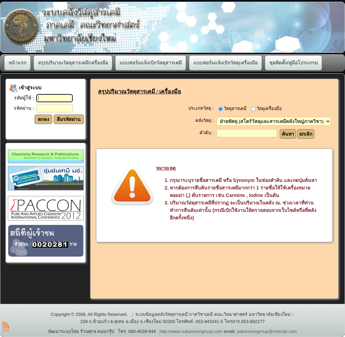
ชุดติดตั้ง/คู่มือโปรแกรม (293, 62)
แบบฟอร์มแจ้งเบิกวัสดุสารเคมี (151, 62)
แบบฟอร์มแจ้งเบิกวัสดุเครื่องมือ (225, 62)
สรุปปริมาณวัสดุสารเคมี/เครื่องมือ (73, 62)
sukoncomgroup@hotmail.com (267, 331)
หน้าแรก (17, 62)
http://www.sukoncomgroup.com (191, 331)
